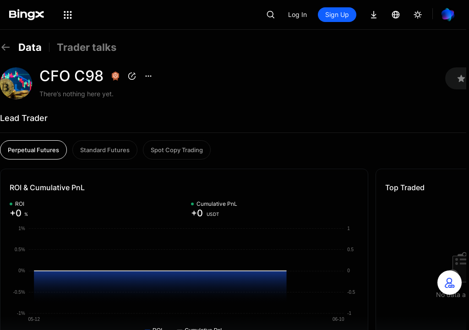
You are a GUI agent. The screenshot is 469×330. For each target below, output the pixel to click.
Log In (297, 14)
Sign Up (337, 14)
